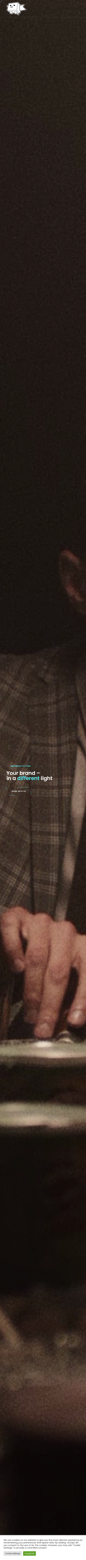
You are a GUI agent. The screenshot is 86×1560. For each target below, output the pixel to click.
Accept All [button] (29, 1553)
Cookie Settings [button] (12, 1553)
